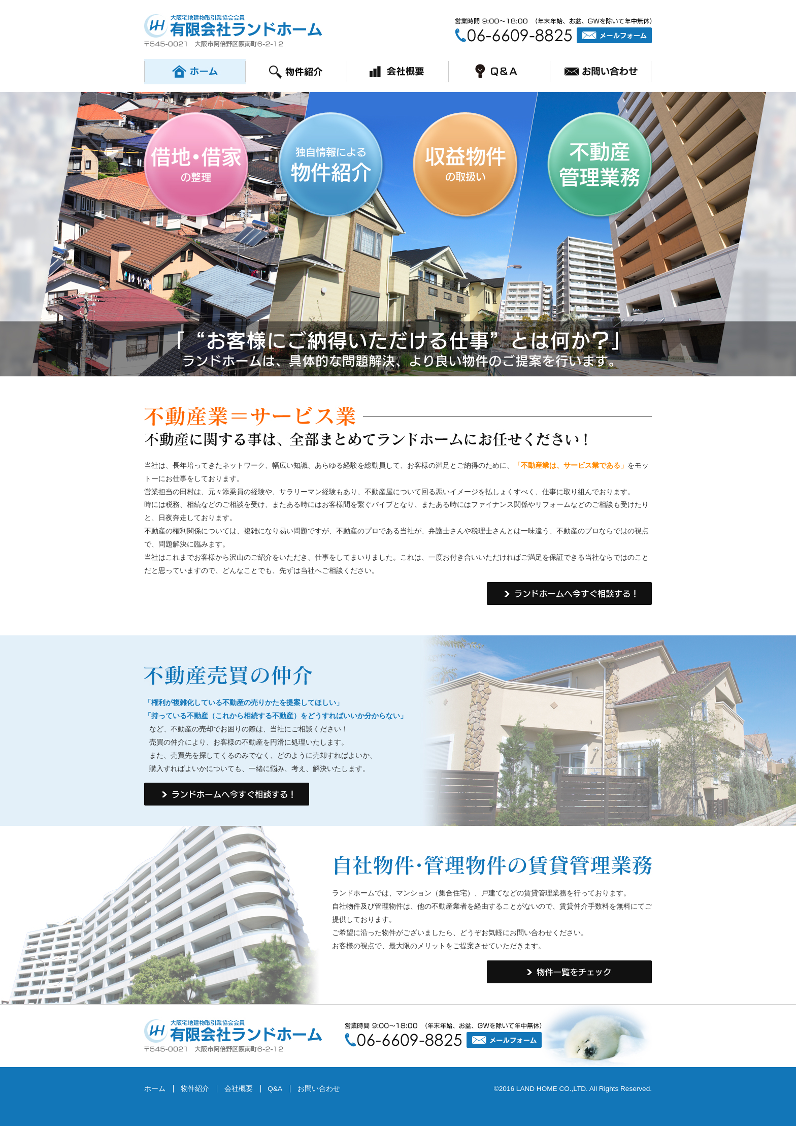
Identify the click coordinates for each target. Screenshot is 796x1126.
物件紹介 (195, 1088)
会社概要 (238, 1088)
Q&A (275, 1088)
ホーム (154, 1088)
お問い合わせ (318, 1088)
